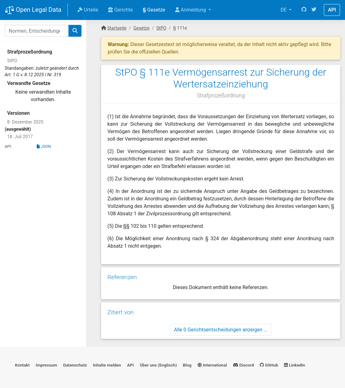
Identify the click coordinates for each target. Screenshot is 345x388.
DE (284, 10)
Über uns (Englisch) (158, 364)
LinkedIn (294, 364)
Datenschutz (75, 364)
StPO (12, 60)
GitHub (269, 364)
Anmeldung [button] (191, 10)
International (212, 364)
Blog (187, 364)
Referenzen (122, 277)
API (332, 10)
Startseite (117, 28)
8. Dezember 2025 (25, 122)
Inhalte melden (107, 364)
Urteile (87, 10)
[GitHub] (304, 10)
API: (8, 146)
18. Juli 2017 (20, 136)
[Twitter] (314, 10)
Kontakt (22, 364)
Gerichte (120, 10)
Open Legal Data (33, 10)
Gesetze (154, 10)
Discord (243, 364)
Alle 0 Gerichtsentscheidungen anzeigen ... (221, 330)
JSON (44, 146)
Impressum (46, 364)
